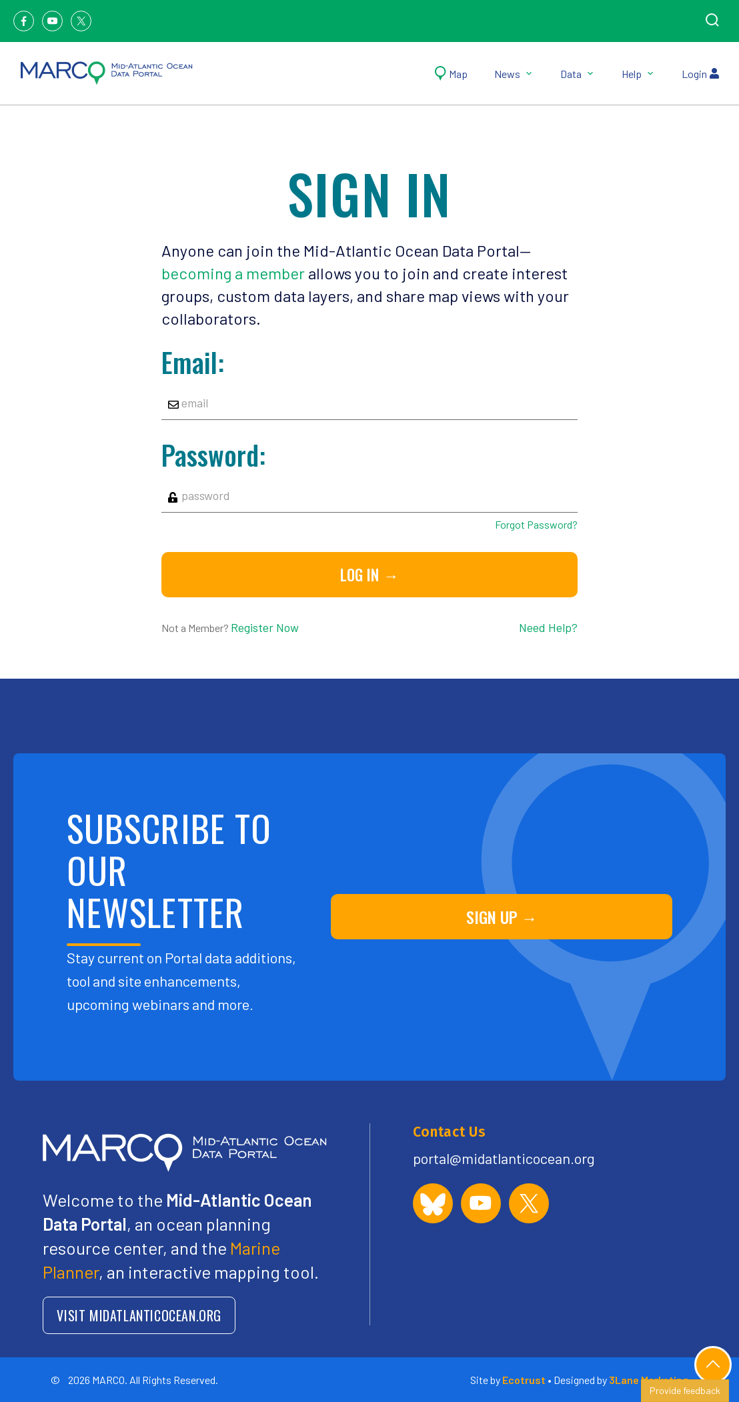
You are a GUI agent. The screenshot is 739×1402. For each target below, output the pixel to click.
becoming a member (233, 273)
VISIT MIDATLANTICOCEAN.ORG (139, 1315)
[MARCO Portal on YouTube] (481, 1203)
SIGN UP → (502, 917)
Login (700, 73)
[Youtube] (52, 21)
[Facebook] (23, 21)
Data (577, 73)
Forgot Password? (536, 524)
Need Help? (548, 627)
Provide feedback (685, 1390)
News (514, 73)
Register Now (265, 627)
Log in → (369, 574)
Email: (192, 362)
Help (638, 73)
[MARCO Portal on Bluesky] (433, 1203)
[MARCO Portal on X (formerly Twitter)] (529, 1203)
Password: (213, 454)
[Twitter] (81, 21)
